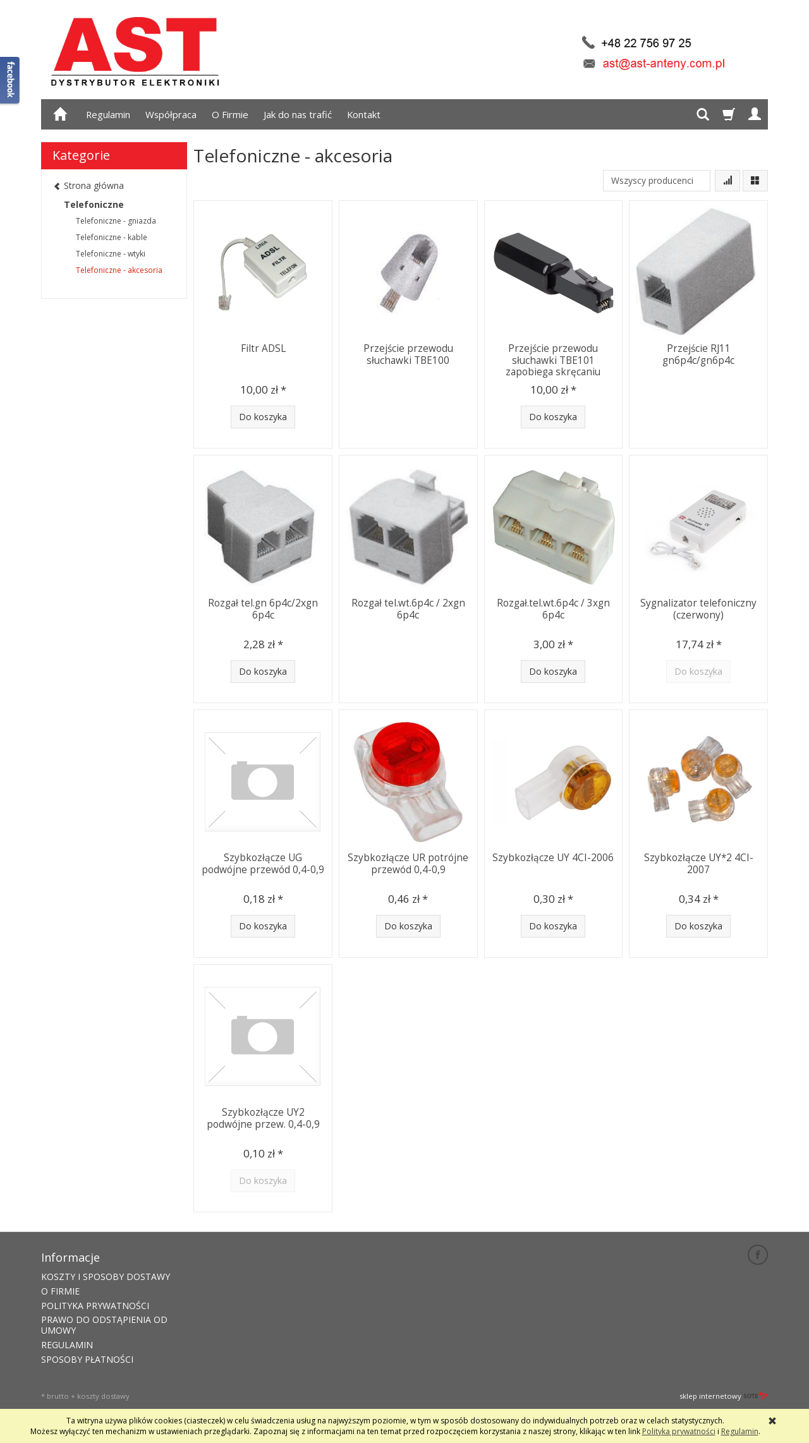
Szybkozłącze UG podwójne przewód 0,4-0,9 (263, 863)
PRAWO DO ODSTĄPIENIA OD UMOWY (104, 1324)
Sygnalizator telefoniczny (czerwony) (698, 608)
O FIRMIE (60, 1291)
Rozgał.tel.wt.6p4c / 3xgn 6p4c (553, 608)
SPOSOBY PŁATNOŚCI (87, 1359)
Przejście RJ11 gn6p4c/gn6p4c (698, 354)
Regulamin (108, 114)
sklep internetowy (723, 1396)
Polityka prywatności (678, 1431)
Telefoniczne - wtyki (110, 253)
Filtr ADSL (263, 348)
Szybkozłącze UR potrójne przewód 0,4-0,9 (408, 863)
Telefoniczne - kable (111, 237)
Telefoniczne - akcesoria (119, 270)
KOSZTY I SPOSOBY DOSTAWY (105, 1277)
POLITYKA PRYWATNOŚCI (95, 1306)
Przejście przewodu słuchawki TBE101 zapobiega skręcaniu (553, 360)
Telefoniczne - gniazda (116, 220)
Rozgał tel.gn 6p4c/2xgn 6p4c (263, 608)
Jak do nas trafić (298, 114)
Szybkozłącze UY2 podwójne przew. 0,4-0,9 (263, 1118)
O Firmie (230, 114)
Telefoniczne (94, 204)
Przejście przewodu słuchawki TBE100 (408, 354)
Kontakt (363, 114)
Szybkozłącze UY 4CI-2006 (553, 857)
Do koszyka (263, 417)
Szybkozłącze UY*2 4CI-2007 (698, 863)
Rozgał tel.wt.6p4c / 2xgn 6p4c (408, 608)
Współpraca (171, 114)
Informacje (70, 1257)
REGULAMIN (67, 1345)
